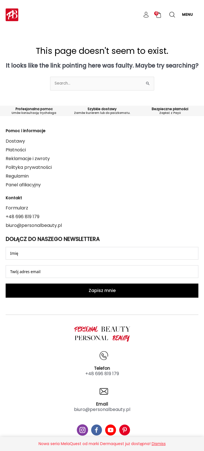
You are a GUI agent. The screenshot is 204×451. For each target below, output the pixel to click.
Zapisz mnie (102, 290)
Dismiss (159, 443)
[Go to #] (82, 431)
